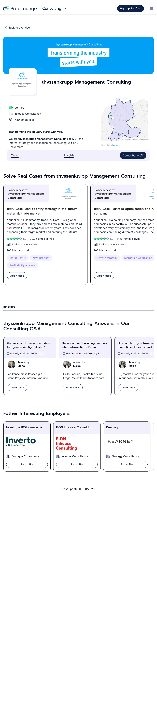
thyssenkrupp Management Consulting (26, 196)
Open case (17, 276)
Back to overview (16, 28)
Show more (16, 147)
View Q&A (17, 388)
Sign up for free (130, 9)
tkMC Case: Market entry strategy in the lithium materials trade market (42, 211)
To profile (27, 464)
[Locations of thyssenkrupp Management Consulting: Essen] (124, 122)
